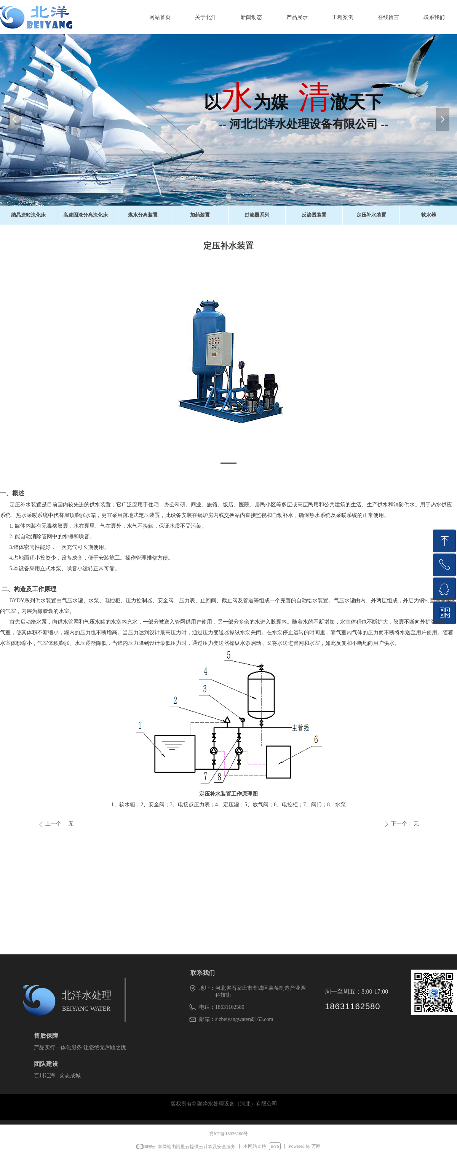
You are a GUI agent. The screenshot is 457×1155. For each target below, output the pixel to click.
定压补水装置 (371, 215)
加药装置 (200, 215)
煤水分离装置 (143, 215)
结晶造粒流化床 (28, 215)
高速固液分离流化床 (85, 215)
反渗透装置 (314, 215)
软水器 (428, 215)
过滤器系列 (256, 215)
